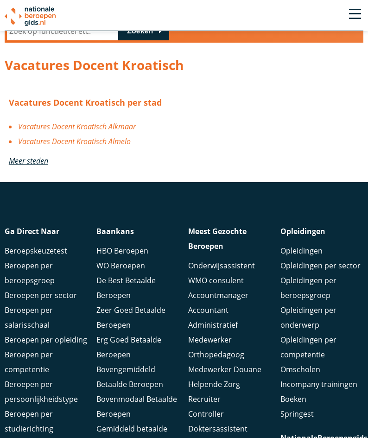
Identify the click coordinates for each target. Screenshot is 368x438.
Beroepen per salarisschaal (29, 321)
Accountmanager (218, 299)
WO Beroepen (120, 270)
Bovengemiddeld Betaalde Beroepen (129, 381)
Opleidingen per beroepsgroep (308, 292)
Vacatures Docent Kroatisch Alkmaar (77, 126)
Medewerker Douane (224, 373)
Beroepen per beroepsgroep (30, 277)
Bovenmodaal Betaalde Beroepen (136, 410)
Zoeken (140, 31)
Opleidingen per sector (320, 270)
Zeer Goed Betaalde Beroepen (130, 321)
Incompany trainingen (318, 388)
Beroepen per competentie (29, 366)
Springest (297, 418)
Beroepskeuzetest (36, 255)
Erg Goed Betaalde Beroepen (128, 351)
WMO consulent (216, 284)
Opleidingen (301, 255)
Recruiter (204, 403)
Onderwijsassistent (221, 270)
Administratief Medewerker (213, 336)
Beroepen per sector (41, 299)
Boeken (293, 403)
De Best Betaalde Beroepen (126, 292)
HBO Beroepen (122, 255)
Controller (206, 418)
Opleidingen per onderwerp (308, 321)
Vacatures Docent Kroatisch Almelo (74, 141)
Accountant (208, 314)
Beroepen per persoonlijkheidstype (41, 395)
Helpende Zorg (214, 388)
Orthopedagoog (216, 359)
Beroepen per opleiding (46, 344)
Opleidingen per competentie (308, 351)
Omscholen (300, 373)
